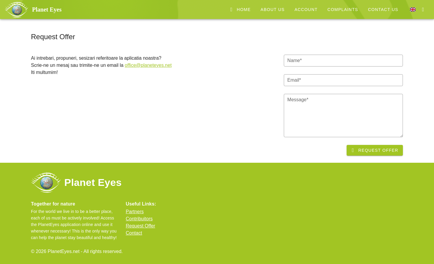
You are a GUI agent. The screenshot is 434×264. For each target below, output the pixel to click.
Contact (134, 232)
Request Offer (140, 225)
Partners (135, 211)
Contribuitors (139, 218)
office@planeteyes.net (148, 65)
